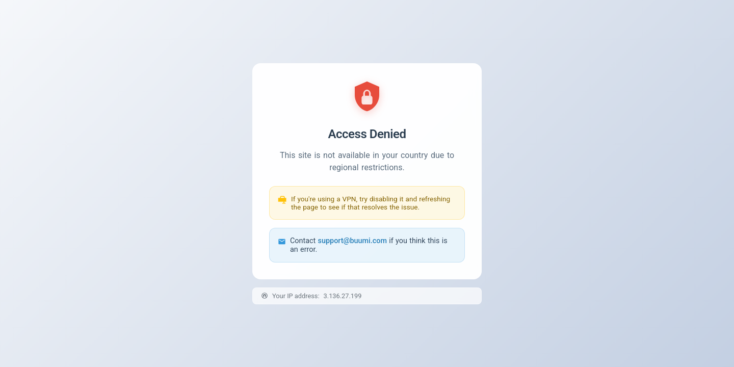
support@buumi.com (352, 241)
